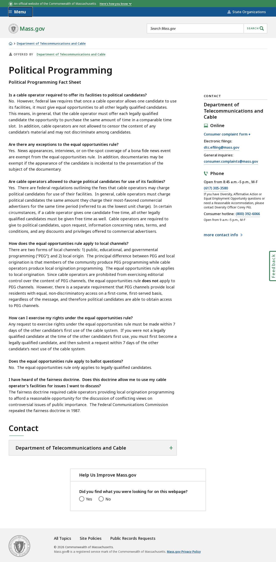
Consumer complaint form (226, 134)
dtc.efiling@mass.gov (221, 148)
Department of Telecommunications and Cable (51, 44)
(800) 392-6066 (248, 214)
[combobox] (207, 28)
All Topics (62, 538)
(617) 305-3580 (216, 188)
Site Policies (91, 538)
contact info (221, 234)
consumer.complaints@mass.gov (231, 162)
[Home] (10, 43)
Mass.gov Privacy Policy (184, 552)
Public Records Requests (132, 538)
